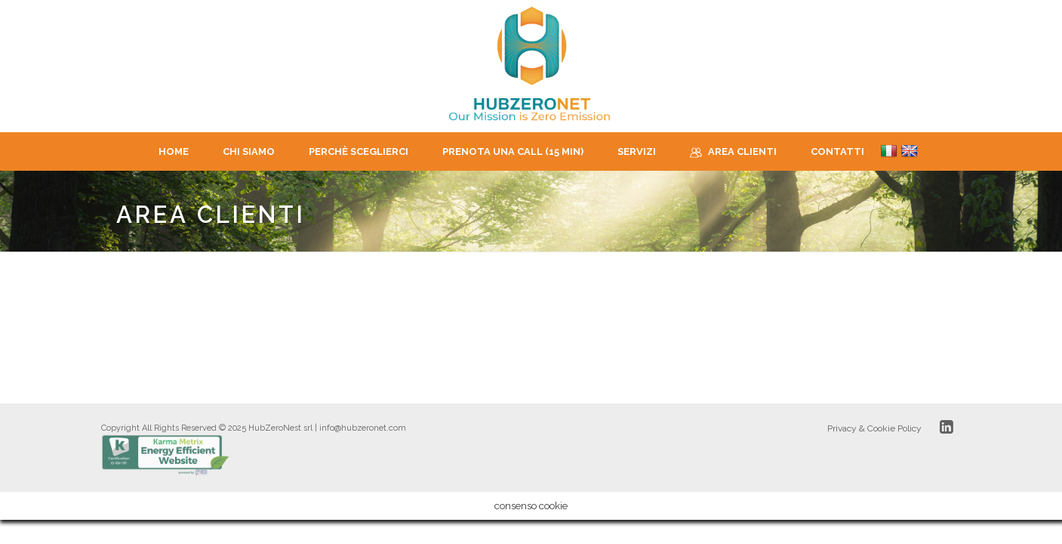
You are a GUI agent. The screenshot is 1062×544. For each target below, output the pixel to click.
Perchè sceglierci (358, 151)
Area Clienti (733, 152)
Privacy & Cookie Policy (874, 428)
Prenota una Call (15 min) (512, 151)
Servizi (636, 151)
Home (174, 151)
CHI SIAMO (249, 151)
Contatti (837, 151)
